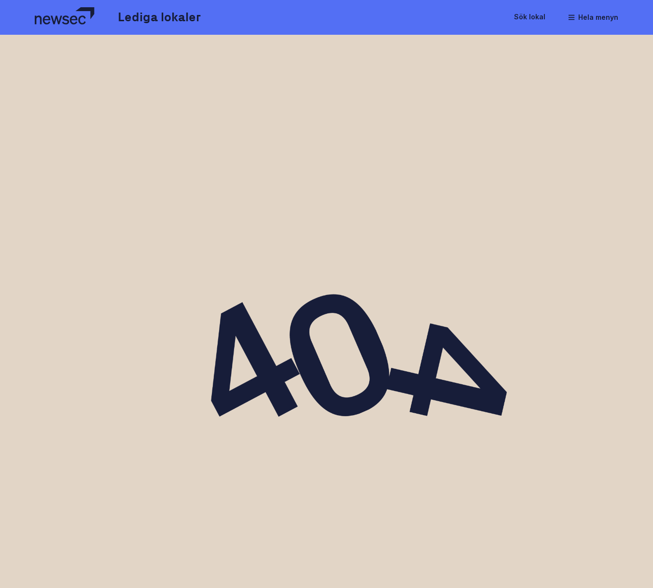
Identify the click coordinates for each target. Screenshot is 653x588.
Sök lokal (529, 17)
